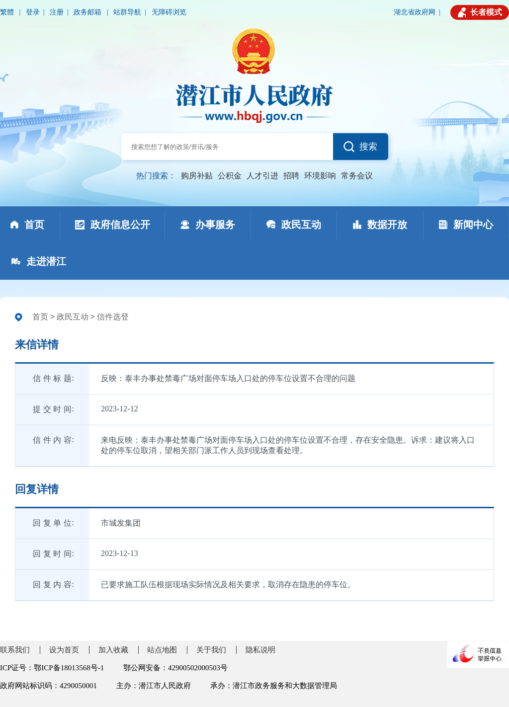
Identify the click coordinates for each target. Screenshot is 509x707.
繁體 (8, 12)
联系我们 (15, 650)
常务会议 (357, 175)
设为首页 (64, 650)
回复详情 (37, 489)
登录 (33, 12)
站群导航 (127, 12)
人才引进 (262, 175)
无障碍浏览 (169, 12)
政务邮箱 (88, 12)
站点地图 (162, 650)
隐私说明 (260, 650)
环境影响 (320, 175)
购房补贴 (197, 175)
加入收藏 (113, 650)
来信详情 (37, 344)
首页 (40, 317)
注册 (57, 12)
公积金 (230, 175)
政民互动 (72, 317)
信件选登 (113, 317)
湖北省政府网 (414, 12)
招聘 (291, 175)
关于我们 (211, 650)
